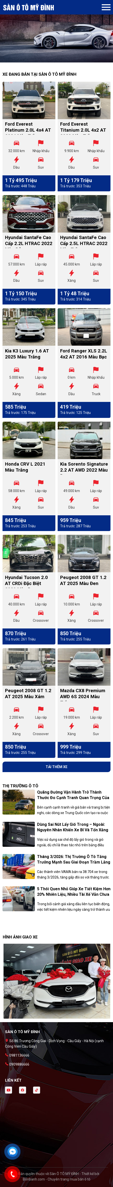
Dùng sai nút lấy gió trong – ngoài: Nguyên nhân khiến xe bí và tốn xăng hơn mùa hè (72, 830)
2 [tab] (59, 59)
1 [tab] (54, 59)
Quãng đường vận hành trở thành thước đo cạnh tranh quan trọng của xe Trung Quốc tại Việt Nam (73, 798)
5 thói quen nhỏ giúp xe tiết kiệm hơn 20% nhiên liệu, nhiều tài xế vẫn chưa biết (73, 894)
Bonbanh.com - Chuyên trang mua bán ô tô (56, 1179)
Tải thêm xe (56, 767)
